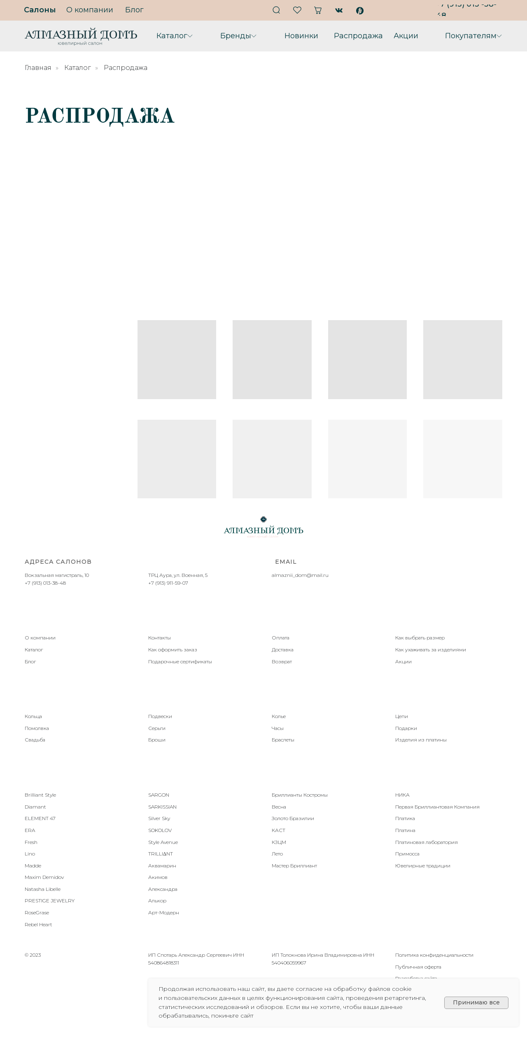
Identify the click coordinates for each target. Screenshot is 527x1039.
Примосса (407, 854)
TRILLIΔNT (160, 854)
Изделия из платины (421, 740)
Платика (405, 818)
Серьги (157, 728)
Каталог (77, 68)
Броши (157, 740)
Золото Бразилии (293, 818)
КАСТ (278, 830)
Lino (30, 854)
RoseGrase (37, 912)
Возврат (282, 661)
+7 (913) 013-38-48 (45, 583)
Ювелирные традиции (422, 865)
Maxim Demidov (44, 877)
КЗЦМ (279, 842)
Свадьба (35, 740)
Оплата (280, 638)
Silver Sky (159, 818)
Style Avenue (163, 842)
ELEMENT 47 (40, 818)
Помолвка (37, 728)
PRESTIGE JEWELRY (50, 900)
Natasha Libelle (43, 889)
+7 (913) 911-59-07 (168, 583)
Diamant (35, 807)
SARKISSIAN (162, 807)
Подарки (406, 728)
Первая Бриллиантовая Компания (437, 807)
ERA (30, 830)
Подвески (160, 716)
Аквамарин (162, 865)
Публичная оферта (418, 967)
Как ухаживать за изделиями (430, 649)
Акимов (158, 877)
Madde (33, 865)
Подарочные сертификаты (180, 661)
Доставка (283, 649)
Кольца (33, 716)
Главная (38, 68)
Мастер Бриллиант (294, 865)
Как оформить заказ (172, 649)
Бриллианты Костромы (300, 795)
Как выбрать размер (420, 638)
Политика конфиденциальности (434, 955)
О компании (40, 638)
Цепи (401, 716)
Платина (405, 830)
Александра (162, 889)
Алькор (157, 900)
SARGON (158, 795)
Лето (277, 854)
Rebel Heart (38, 924)
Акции (403, 661)
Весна (279, 807)
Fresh (31, 842)
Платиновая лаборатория (426, 842)
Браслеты (283, 740)
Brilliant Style (40, 795)
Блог (30, 661)
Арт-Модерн (163, 912)
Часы (278, 728)
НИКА (402, 795)
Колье (279, 716)
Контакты (159, 638)
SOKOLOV (160, 830)
